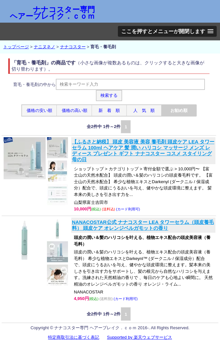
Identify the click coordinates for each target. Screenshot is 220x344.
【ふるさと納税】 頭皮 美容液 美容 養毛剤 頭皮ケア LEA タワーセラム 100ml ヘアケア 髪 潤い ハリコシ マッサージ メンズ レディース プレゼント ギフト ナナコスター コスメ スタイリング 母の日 (143, 150)
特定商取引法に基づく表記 (73, 337)
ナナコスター (73, 46)
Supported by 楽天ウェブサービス (139, 337)
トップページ (16, 46)
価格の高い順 (74, 110)
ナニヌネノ (44, 46)
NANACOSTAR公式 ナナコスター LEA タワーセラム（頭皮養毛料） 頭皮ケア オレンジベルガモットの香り (143, 225)
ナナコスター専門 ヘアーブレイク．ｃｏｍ (52, 12)
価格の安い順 (39, 110)
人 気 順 (144, 110)
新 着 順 (109, 110)
